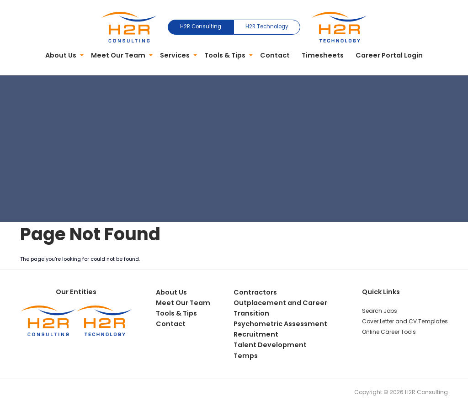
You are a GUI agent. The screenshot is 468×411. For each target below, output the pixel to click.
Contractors (255, 292)
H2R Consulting (200, 26)
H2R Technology (266, 26)
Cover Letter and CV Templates (405, 321)
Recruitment (256, 334)
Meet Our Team (118, 55)
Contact (275, 55)
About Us (60, 55)
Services (175, 55)
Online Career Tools (389, 332)
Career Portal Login (389, 55)
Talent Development (270, 344)
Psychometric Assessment (280, 323)
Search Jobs (379, 311)
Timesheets (323, 55)
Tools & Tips (224, 55)
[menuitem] (62, 55)
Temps (246, 355)
